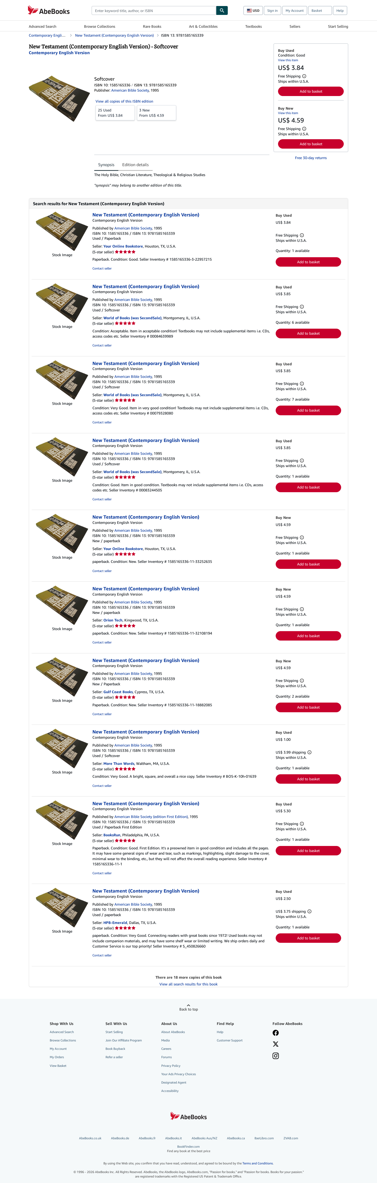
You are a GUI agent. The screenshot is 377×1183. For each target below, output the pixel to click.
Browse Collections (99, 26)
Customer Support (230, 1040)
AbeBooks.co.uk (90, 1138)
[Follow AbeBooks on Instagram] (276, 1056)
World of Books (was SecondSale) (132, 318)
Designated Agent (173, 1082)
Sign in (272, 10)
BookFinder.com (188, 1149)
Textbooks (253, 26)
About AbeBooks (173, 1032)
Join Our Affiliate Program (124, 1040)
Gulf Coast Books (118, 691)
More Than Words (118, 763)
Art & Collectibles (203, 26)
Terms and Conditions (257, 1163)
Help (340, 10)
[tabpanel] (181, 180)
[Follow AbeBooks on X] (276, 1045)
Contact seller (102, 268)
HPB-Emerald (115, 922)
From (115, 112)
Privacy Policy (170, 1066)
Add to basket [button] (311, 91)
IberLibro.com (264, 1138)
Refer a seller (114, 1057)
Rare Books (152, 26)
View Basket (58, 1066)
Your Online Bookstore (123, 246)
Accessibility (170, 1091)
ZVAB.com (291, 1138)
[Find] (222, 10)
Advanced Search (42, 26)
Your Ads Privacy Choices (178, 1074)
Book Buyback (115, 1049)
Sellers (295, 26)
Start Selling (338, 26)
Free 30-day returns (311, 157)
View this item (288, 60)
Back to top (188, 1009)
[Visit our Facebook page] (276, 1033)
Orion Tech (113, 620)
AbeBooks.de (120, 1138)
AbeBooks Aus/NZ (204, 1138)
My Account (295, 10)
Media (165, 1040)
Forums (166, 1057)
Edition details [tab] (135, 164)
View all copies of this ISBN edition (124, 101)
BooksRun (111, 835)
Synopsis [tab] (106, 164)
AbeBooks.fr (147, 1138)
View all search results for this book (188, 984)
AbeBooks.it (173, 1138)
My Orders (57, 1057)
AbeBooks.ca (236, 1138)
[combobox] (154, 10)
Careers (166, 1049)
